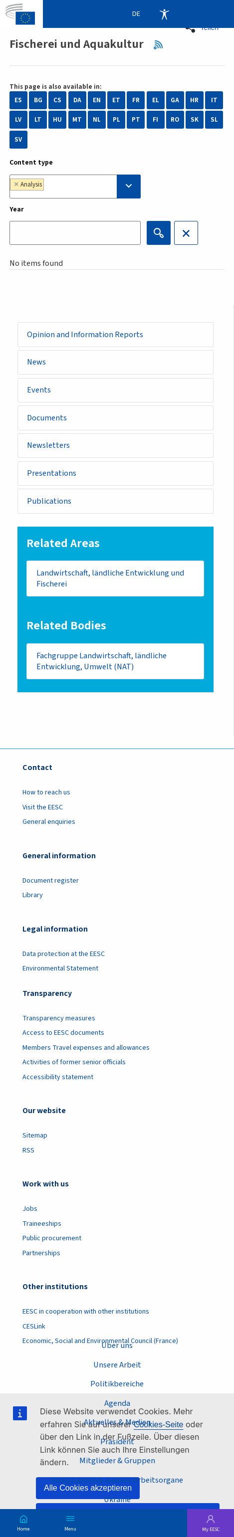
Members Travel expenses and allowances (86, 1048)
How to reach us (46, 792)
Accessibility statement (57, 1077)
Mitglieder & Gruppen (117, 1460)
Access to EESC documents (63, 1033)
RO (175, 119)
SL (214, 119)
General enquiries (48, 822)
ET (116, 100)
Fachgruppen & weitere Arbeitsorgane (117, 1480)
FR (136, 100)
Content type (31, 163)
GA (175, 100)
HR (194, 100)
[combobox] (75, 186)
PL (116, 119)
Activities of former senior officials (74, 1062)
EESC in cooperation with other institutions (85, 1312)
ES (18, 100)
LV (18, 119)
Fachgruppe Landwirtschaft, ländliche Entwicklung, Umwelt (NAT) (101, 661)
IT (214, 100)
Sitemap (34, 1136)
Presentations (51, 473)
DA (77, 100)
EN (97, 100)
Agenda (117, 1403)
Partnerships (41, 1253)
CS (57, 100)
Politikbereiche (117, 1383)
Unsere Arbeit (117, 1364)
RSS (161, 44)
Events (39, 389)
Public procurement (51, 1238)
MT (77, 119)
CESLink (33, 1327)
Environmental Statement (60, 968)
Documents (47, 417)
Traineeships (41, 1224)
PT (136, 119)
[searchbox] (70, 186)
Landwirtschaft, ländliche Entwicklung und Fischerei (110, 578)
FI (155, 119)
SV (18, 139)
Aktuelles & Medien (117, 1422)
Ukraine (117, 1499)
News (36, 362)
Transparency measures (58, 1018)
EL (155, 100)
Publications (49, 501)
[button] (205, 27)
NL (97, 119)
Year (16, 209)
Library (32, 895)
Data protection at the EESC (63, 954)
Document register (50, 881)
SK (195, 119)
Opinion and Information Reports (85, 334)
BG (38, 100)
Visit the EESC (42, 807)
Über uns (117, 1345)
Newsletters (48, 445)
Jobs (29, 1209)
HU (57, 119)
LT (37, 119)
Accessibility (164, 14)
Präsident (117, 1441)
